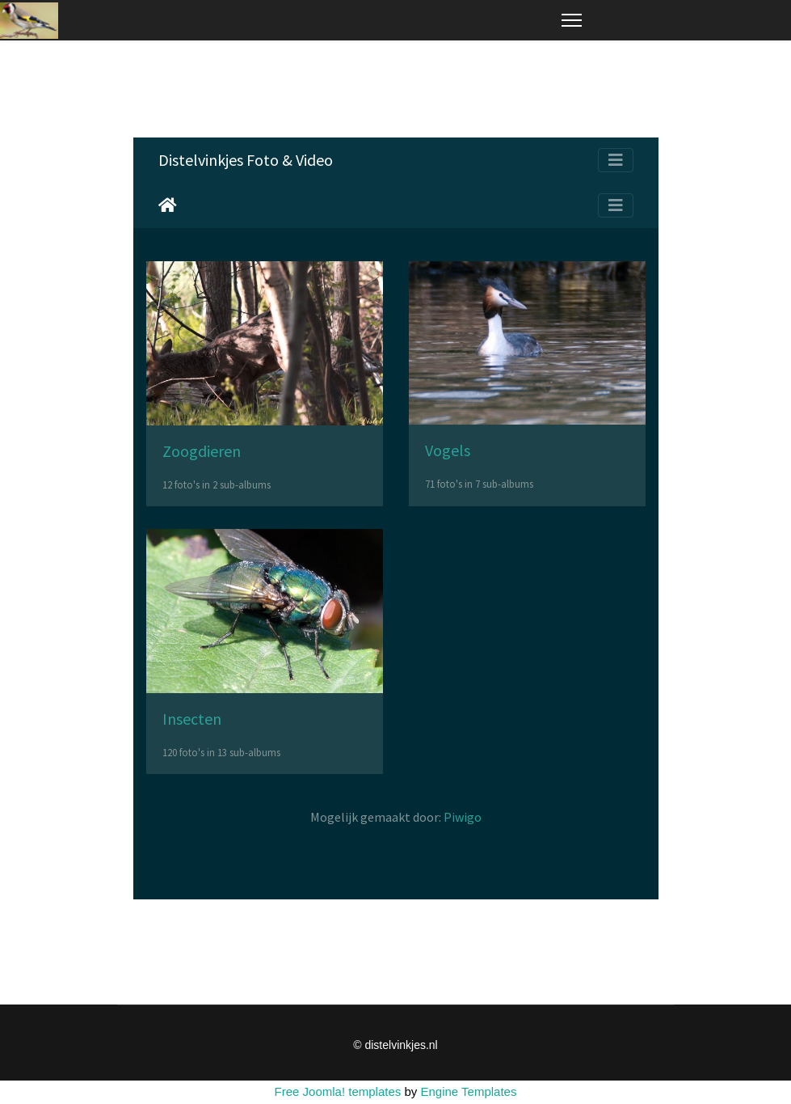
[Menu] (572, 20)
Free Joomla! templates (338, 1091)
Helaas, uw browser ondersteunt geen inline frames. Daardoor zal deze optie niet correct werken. (395, 518)
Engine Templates (468, 1091)
